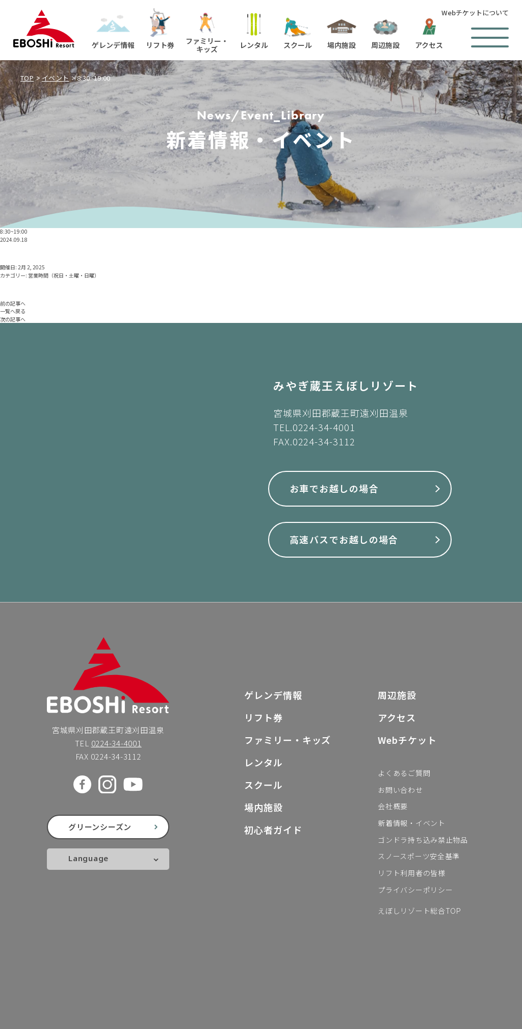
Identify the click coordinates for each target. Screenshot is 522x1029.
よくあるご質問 (404, 773)
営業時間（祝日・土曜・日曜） (63, 275)
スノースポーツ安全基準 (419, 856)
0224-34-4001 (324, 427)
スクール (263, 784)
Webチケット (407, 739)
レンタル (263, 762)
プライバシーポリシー (415, 890)
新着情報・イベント (411, 823)
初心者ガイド (273, 829)
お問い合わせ (400, 790)
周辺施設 (397, 694)
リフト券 (263, 717)
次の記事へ (12, 319)
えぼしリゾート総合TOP (419, 911)
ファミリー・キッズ (287, 739)
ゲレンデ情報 (273, 694)
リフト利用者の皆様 (411, 873)
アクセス (397, 717)
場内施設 (263, 807)
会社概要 (393, 806)
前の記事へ (12, 303)
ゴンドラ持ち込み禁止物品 (422, 840)
